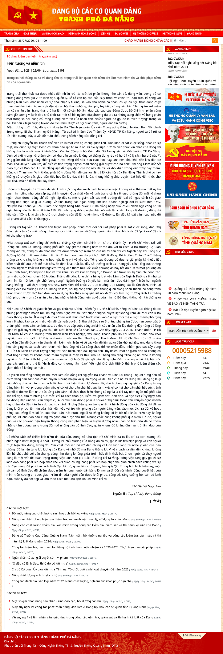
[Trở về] (155, 501)
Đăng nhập (194, 33)
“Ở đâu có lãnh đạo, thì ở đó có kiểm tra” (40, 563)
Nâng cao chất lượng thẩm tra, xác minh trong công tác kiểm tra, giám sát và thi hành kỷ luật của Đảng (85, 525)
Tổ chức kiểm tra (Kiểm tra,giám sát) (32, 56)
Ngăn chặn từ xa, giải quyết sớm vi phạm (40, 557)
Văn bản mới (183, 49)
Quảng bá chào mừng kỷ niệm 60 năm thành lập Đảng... (191, 291)
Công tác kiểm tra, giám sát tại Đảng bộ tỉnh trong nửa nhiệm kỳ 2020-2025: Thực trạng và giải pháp (82, 547)
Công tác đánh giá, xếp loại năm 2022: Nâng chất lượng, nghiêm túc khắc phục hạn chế (71, 581)
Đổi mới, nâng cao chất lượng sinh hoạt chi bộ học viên (49, 513)
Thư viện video (184, 252)
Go (214, 331)
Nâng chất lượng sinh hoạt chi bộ (34, 575)
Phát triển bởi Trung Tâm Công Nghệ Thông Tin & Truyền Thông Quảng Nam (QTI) (61, 645)
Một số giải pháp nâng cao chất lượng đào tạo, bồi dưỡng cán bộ (56, 601)
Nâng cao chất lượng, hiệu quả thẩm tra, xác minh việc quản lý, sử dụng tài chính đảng (71, 519)
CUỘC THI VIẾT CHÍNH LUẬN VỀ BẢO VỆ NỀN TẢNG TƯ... (191, 301)
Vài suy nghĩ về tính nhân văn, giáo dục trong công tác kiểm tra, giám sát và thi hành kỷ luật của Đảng (82, 617)
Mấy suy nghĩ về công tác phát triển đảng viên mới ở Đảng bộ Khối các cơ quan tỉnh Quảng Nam (79, 607)
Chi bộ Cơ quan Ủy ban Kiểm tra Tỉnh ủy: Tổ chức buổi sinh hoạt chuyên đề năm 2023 (70, 569)
